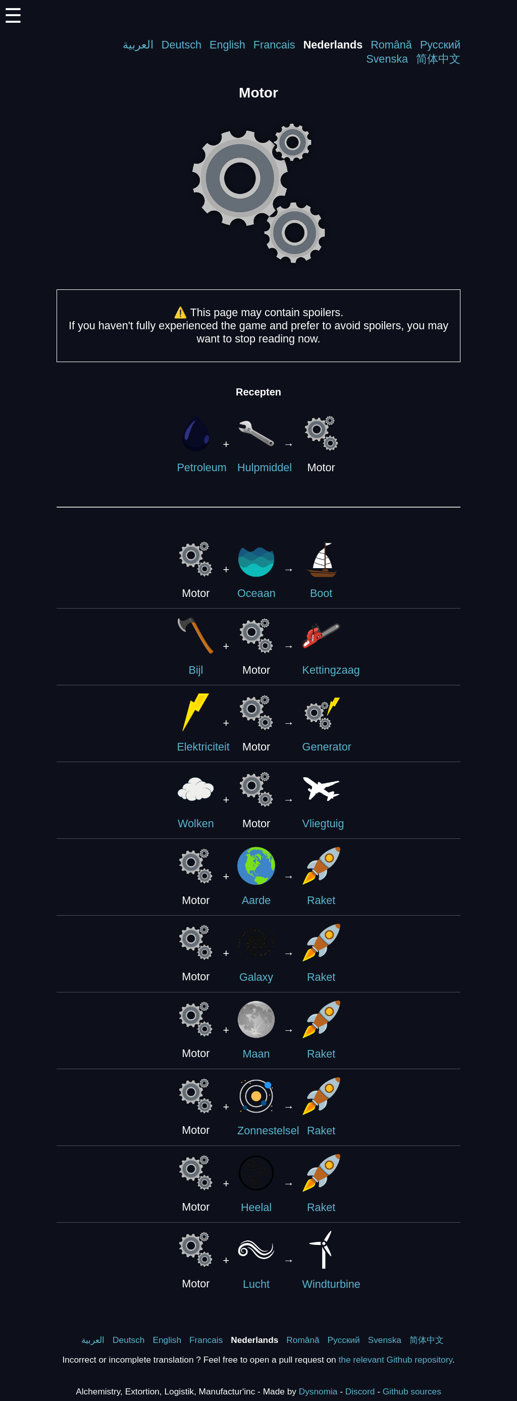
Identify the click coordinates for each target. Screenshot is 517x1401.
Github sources (412, 1391)
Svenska (387, 59)
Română (391, 44)
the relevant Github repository (395, 1360)
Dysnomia (318, 1391)
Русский (440, 44)
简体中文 (438, 59)
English (227, 44)
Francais (274, 44)
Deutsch (181, 44)
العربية (138, 44)
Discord (360, 1391)
